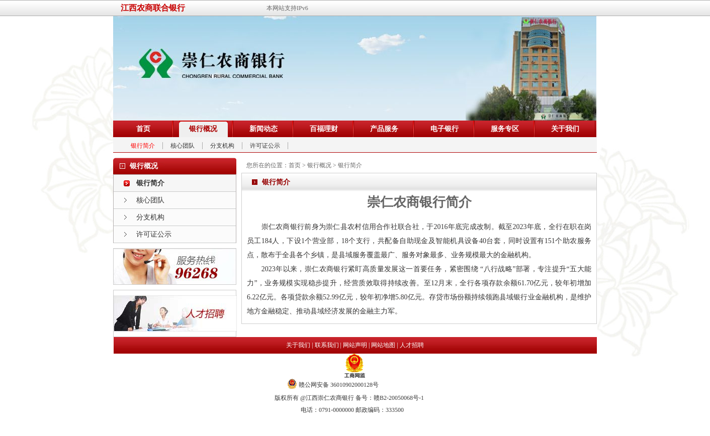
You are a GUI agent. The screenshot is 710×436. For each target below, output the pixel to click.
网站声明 (355, 345)
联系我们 (327, 345)
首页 (295, 165)
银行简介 (143, 145)
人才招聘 (412, 345)
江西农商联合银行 (153, 8)
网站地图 (383, 345)
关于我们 (298, 345)
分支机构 (222, 145)
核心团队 (182, 145)
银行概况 (319, 165)
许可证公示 (265, 145)
